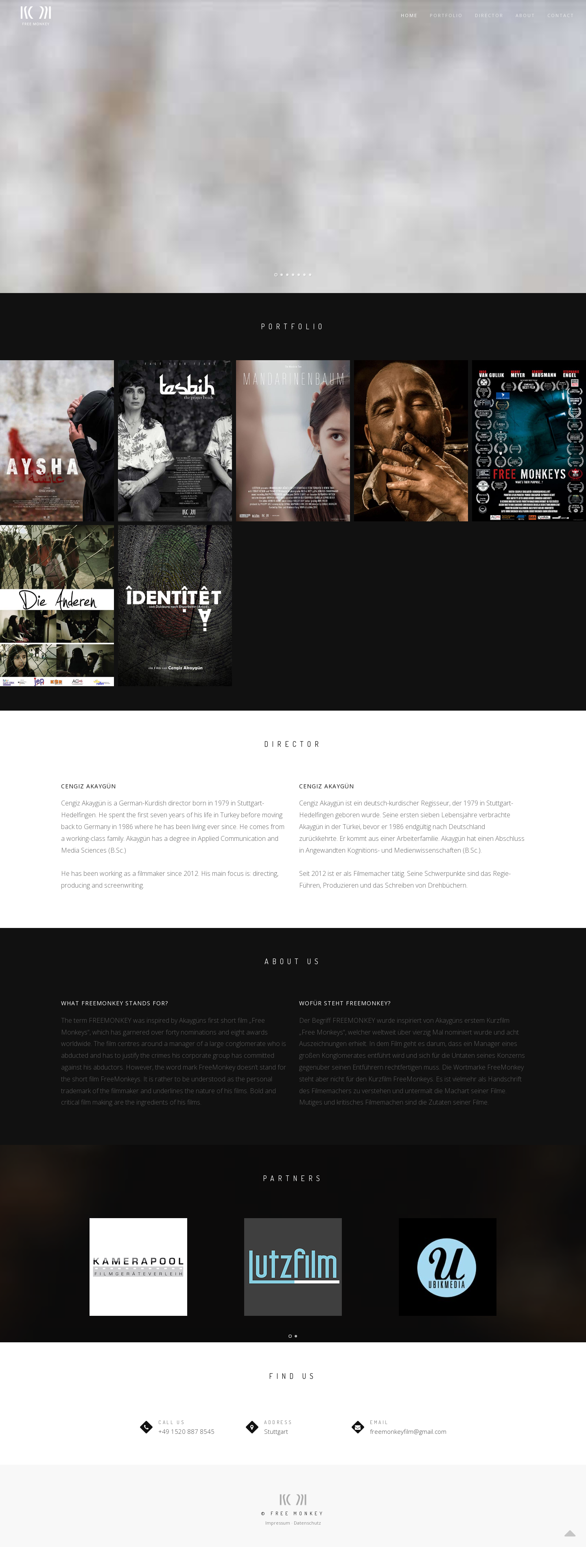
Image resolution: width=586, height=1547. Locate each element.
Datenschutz (307, 1523)
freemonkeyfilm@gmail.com (408, 1431)
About (525, 15)
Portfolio (446, 15)
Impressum (277, 1523)
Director (489, 15)
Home (409, 15)
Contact (560, 15)
